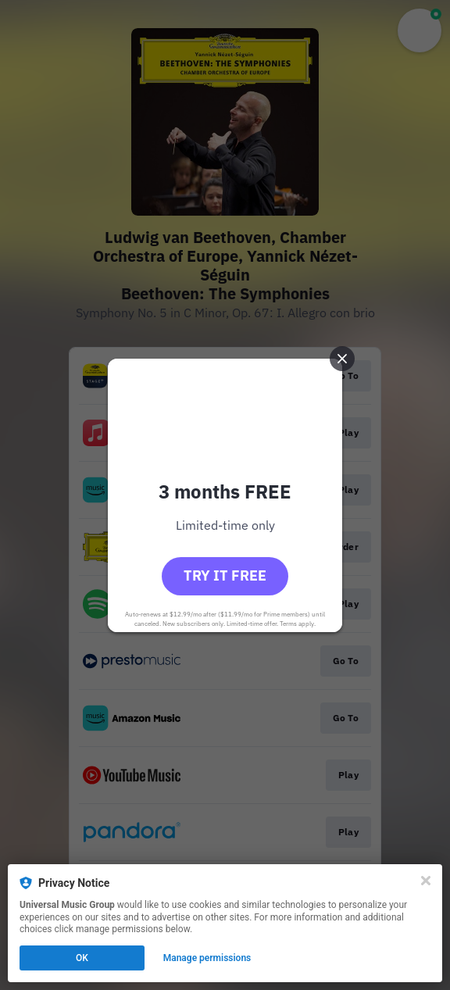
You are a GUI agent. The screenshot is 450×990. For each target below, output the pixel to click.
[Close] (425, 880)
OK (82, 957)
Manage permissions (207, 957)
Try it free (225, 575)
